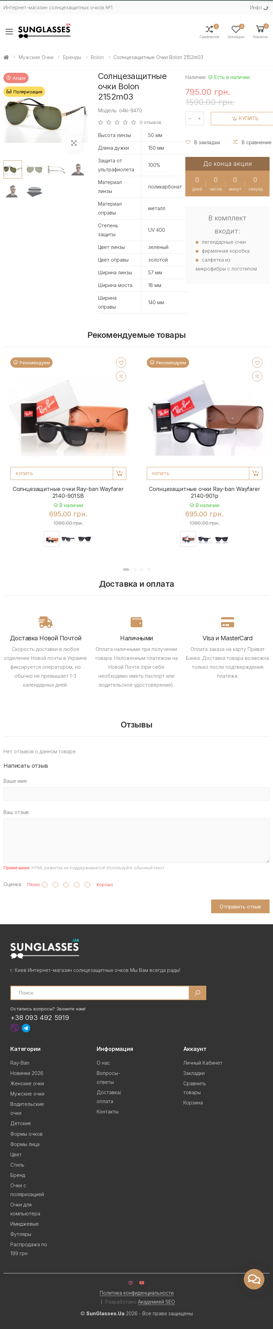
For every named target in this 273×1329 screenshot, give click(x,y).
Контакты (108, 1111)
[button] (260, 31)
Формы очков (26, 1134)
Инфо (256, 7)
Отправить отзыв (240, 906)
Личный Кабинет (202, 1063)
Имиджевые (24, 1224)
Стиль (17, 1165)
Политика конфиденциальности (137, 1293)
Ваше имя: (15, 781)
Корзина (193, 1102)
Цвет (16, 1154)
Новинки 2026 (26, 1073)
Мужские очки (36, 57)
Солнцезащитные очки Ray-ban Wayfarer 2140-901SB (68, 492)
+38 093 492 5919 (39, 1017)
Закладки (194, 1073)
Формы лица (25, 1144)
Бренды (72, 57)
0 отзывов (151, 122)
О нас (103, 1063)
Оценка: (12, 884)
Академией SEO (156, 1302)
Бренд (17, 1175)
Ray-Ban (19, 1063)
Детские (20, 1123)
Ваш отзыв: (16, 812)
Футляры (20, 1234)
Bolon (97, 57)
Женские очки (27, 1083)
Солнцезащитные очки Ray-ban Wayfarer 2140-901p (204, 492)
